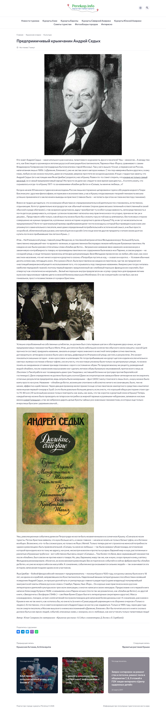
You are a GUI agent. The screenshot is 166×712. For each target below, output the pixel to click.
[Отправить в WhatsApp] (36, 631)
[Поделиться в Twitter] (27, 631)
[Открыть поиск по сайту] (147, 8)
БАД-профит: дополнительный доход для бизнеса (36, 679)
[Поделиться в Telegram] (23, 631)
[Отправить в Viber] (32, 631)
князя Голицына (31, 399)
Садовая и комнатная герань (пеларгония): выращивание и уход (82, 679)
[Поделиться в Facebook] (18, 631)
